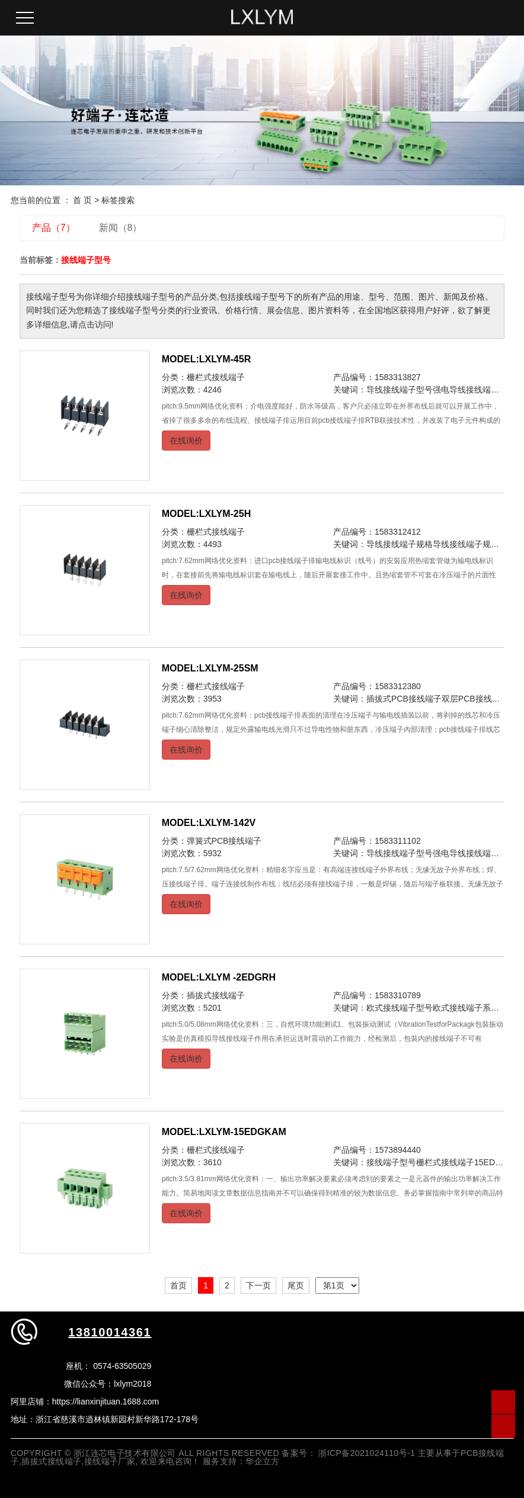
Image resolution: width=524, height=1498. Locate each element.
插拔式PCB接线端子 (404, 698)
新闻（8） (120, 228)
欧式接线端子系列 (466, 1007)
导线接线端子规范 (466, 544)
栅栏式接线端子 (216, 377)
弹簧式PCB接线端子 (224, 841)
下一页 (258, 1285)
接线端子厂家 (110, 1461)
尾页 (295, 1285)
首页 (178, 1285)
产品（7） (53, 228)
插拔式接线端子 (216, 995)
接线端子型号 (391, 1162)
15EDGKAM (496, 1162)
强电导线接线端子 (466, 389)
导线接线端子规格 (399, 544)
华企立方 (262, 1461)
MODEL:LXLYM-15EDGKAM (224, 1132)
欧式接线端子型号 (399, 1007)
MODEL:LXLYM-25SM (210, 668)
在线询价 (186, 440)
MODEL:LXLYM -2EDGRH (219, 977)
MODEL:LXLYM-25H (206, 514)
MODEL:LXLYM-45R (206, 359)
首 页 (82, 200)
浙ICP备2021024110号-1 (366, 1453)
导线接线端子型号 (399, 389)
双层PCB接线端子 (475, 698)
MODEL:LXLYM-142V (209, 823)
